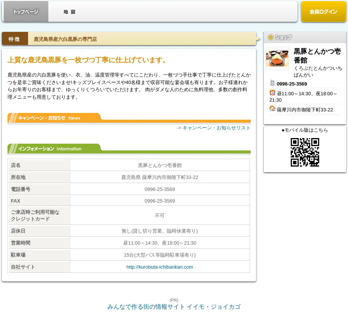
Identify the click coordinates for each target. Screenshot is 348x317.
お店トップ (26, 11)
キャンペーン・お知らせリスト (217, 128)
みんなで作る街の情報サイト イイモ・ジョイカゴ (174, 306)
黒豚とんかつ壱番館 (277, 58)
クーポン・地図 (69, 11)
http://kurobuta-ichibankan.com (159, 267)
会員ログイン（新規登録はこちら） (323, 12)
